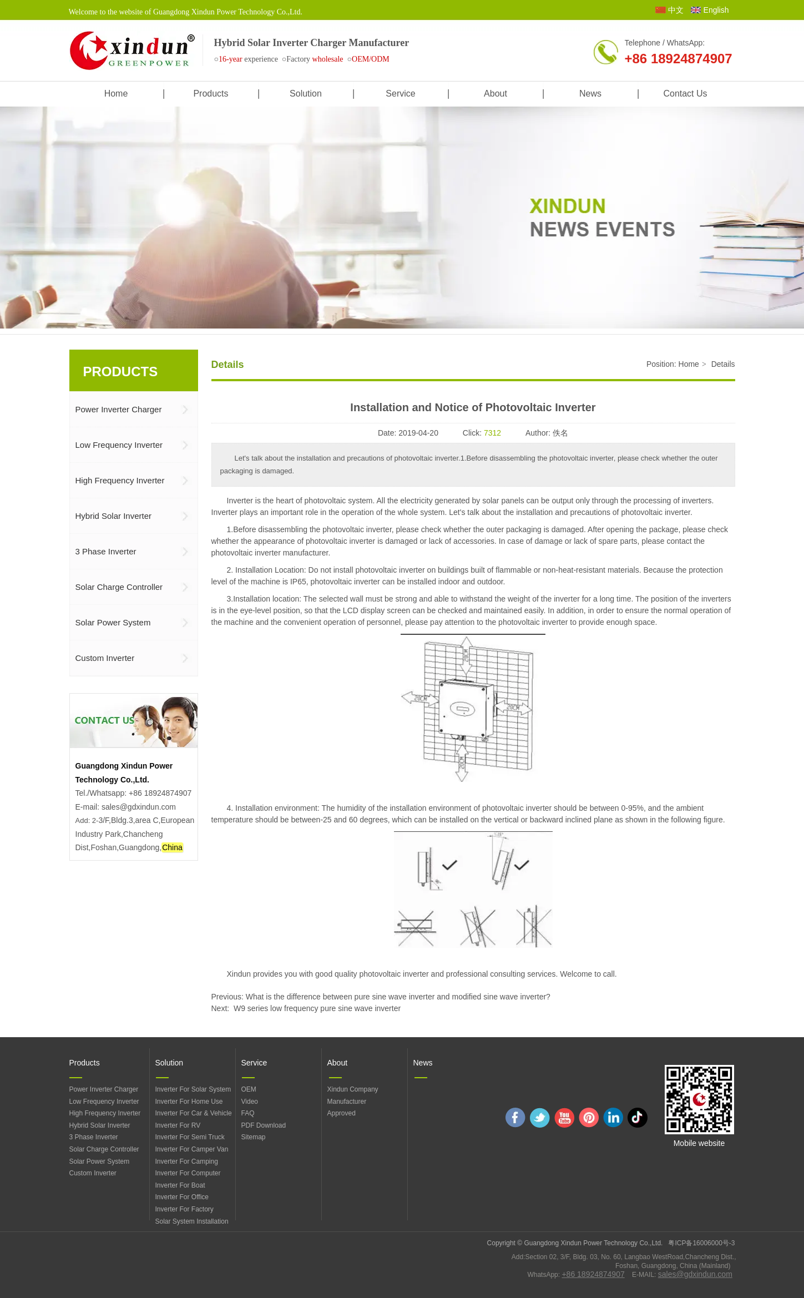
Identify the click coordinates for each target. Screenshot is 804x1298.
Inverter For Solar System (193, 1089)
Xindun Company (352, 1089)
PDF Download (263, 1125)
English (716, 10)
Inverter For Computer (188, 1173)
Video (249, 1101)
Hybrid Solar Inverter (99, 1125)
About (337, 1062)
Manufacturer (347, 1101)
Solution (169, 1062)
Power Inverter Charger (104, 1089)
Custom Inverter (93, 1173)
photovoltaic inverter (655, 512)
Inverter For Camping (186, 1161)
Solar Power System (99, 1161)
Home (689, 364)
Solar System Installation (192, 1221)
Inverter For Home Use (189, 1101)
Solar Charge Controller (104, 1149)
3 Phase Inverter (93, 1137)
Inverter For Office (182, 1197)
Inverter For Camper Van (192, 1149)
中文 (676, 10)
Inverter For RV (178, 1125)
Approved (341, 1113)
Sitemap (253, 1137)
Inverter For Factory (184, 1209)
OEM (248, 1089)
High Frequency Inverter (105, 1113)
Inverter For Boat (180, 1185)
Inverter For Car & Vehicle (193, 1113)
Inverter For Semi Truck (190, 1137)
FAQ (248, 1113)
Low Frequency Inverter (104, 1101)
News (423, 1062)
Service (254, 1062)
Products (84, 1062)
